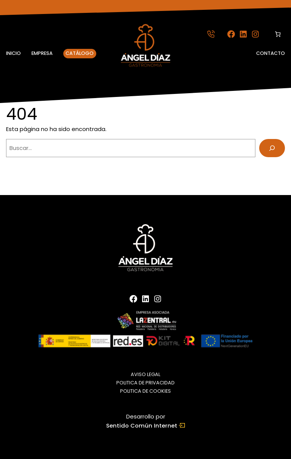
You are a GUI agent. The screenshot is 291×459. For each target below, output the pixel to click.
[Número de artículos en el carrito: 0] (278, 34)
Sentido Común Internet (145, 425)
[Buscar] (272, 148)
